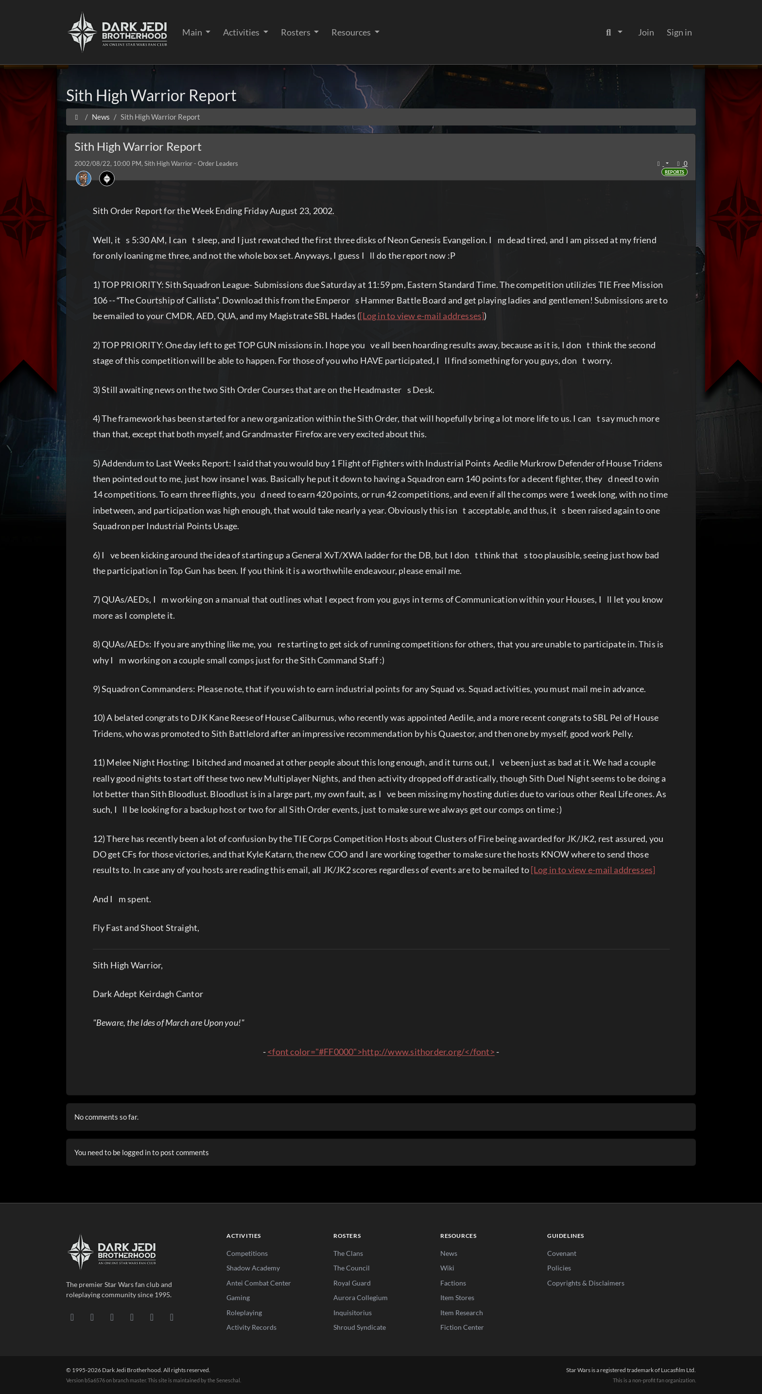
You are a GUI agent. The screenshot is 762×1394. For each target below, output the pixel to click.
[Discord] (72, 1316)
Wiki (447, 1268)
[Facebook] (112, 1316)
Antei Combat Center (258, 1283)
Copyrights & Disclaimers (585, 1283)
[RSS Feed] (172, 1316)
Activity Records (251, 1327)
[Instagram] (132, 1316)
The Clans (348, 1253)
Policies (559, 1268)
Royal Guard (352, 1283)
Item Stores (457, 1297)
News (448, 1253)
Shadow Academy (253, 1268)
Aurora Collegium (360, 1297)
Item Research (461, 1312)
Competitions (247, 1253)
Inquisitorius (352, 1312)
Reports (674, 172)
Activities (242, 32)
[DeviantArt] (92, 1316)
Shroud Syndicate (359, 1327)
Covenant (561, 1253)
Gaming (238, 1297)
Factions (453, 1283)
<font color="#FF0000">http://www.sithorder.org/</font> (381, 1051)
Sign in (679, 32)
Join (646, 32)
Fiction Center (462, 1327)
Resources (351, 32)
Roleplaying (244, 1312)
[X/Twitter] (152, 1316)
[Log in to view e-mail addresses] (422, 315)
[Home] (76, 116)
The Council (351, 1268)
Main (193, 32)
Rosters (296, 32)
